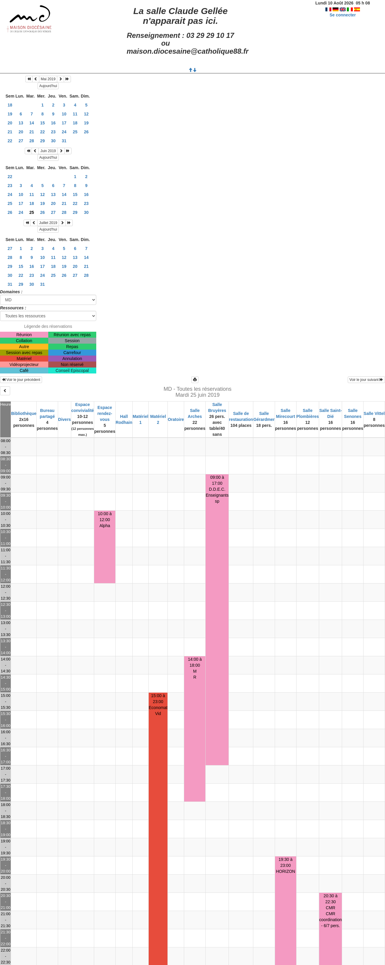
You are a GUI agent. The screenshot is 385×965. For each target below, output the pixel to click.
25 (75, 131)
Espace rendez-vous (104, 413)
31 (64, 140)
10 (64, 114)
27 (20, 140)
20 (10, 123)
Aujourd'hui (48, 86)
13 (20, 123)
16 (53, 123)
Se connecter (343, 15)
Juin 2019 (48, 151)
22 (42, 131)
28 (32, 140)
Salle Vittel (374, 413)
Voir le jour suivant (366, 380)
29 (42, 140)
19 (10, 114)
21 (10, 131)
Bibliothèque (23, 413)
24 (64, 131)
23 (53, 131)
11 (75, 114)
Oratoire (176, 419)
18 (10, 105)
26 (86, 131)
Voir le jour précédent (21, 380)
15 (42, 123)
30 (53, 140)
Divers (64, 419)
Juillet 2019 (48, 223)
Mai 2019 (48, 79)
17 (64, 123)
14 (32, 123)
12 (86, 114)
